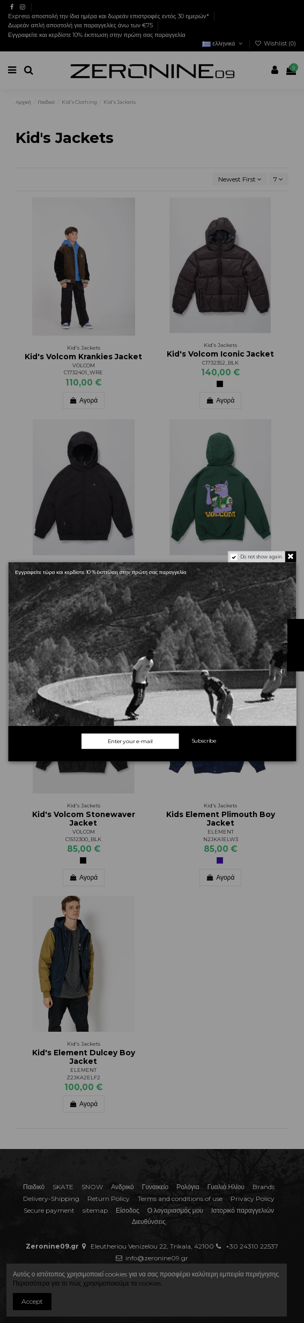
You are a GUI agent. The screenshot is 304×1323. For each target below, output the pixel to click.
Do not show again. (261, 557)
